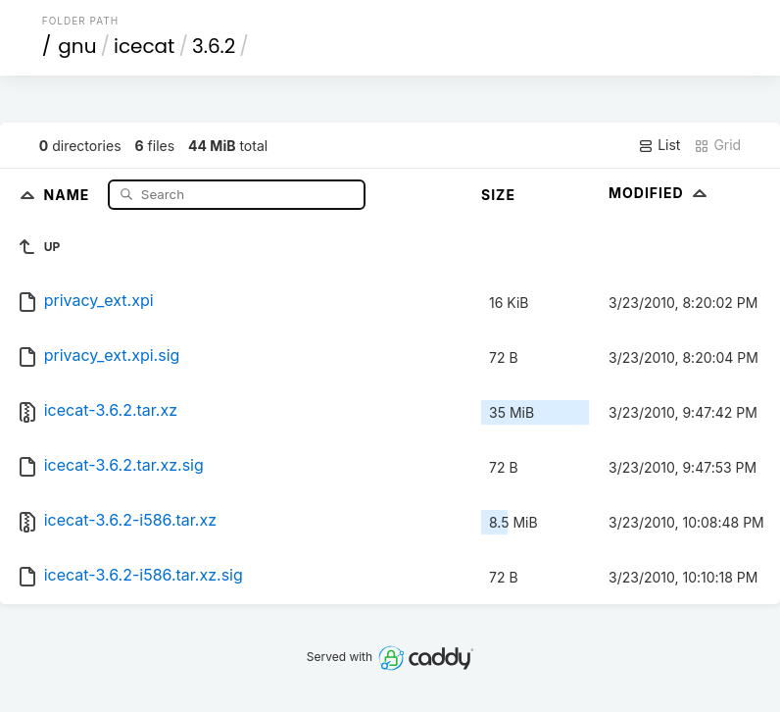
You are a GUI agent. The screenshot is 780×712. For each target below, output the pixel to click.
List (659, 145)
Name (69, 193)
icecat (144, 46)
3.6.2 (213, 46)
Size (498, 194)
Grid (717, 145)
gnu (77, 46)
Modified (660, 192)
